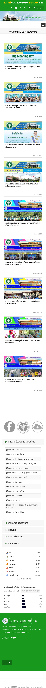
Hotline (10, 530)
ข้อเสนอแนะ (11, 543)
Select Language (36, 8)
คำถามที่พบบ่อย (13, 536)
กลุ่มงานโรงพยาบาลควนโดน (19, 441)
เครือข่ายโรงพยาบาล (16, 523)
